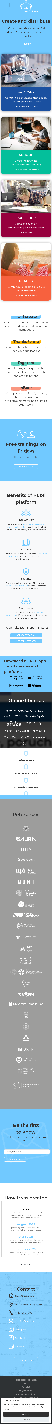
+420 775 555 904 (24, 1312)
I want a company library (26, 107)
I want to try (26, 233)
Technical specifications (26, 1380)
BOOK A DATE (26, 466)
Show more (26, 1264)
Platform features (26, 641)
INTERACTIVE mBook (26, 635)
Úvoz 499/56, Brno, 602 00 (29, 1304)
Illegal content (26, 1391)
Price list (26, 1387)
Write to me (26, 1360)
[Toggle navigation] (6, 5)
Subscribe (15, 1159)
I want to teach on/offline (26, 170)
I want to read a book (26, 296)
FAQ (26, 1383)
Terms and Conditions (26, 1394)
